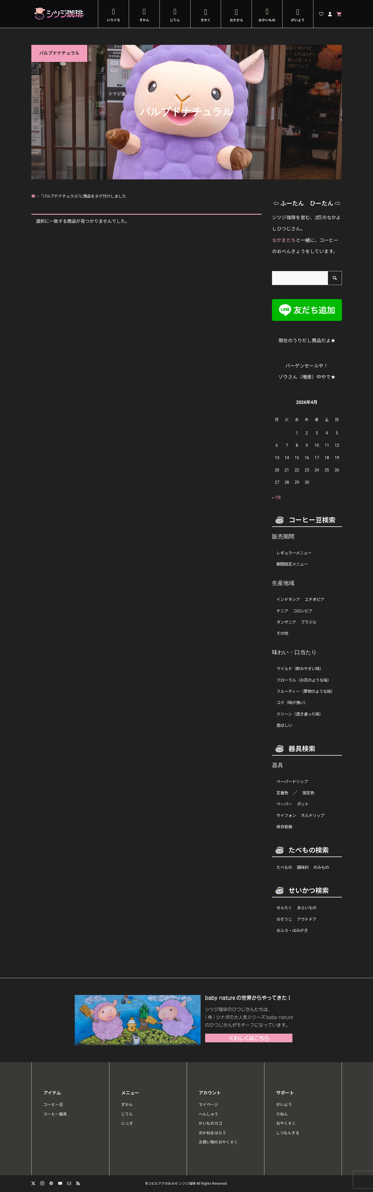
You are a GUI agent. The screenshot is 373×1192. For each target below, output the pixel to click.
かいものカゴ (210, 1123)
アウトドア (306, 919)
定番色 (282, 793)
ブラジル (308, 622)
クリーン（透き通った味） (299, 714)
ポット (303, 804)
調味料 (303, 867)
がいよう (297, 20)
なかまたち (284, 240)
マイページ (208, 1104)
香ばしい (284, 725)
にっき (127, 1123)
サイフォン (286, 815)
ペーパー (284, 804)
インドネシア (288, 599)
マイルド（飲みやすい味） (299, 668)
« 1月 (276, 497)
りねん (282, 1114)
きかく (206, 20)
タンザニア (286, 622)
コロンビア (303, 611)
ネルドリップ (312, 815)
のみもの (321, 867)
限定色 (308, 793)
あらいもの (306, 908)
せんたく (284, 908)
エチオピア (314, 599)
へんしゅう (208, 1114)
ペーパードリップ (292, 781)
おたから (236, 20)
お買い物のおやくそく (218, 1142)
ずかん (144, 20)
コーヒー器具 (55, 1114)
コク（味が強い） (292, 702)
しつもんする (287, 1133)
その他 (282, 633)
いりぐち (113, 20)
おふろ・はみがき (292, 930)
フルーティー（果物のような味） (305, 691)
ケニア (282, 611)
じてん (175, 20)
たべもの (284, 867)
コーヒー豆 (53, 1104)
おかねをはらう (212, 1133)
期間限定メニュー (292, 564)
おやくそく (286, 1123)
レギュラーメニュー (293, 553)
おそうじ (284, 919)
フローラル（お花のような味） (303, 680)
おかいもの (267, 20)
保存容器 (284, 827)
